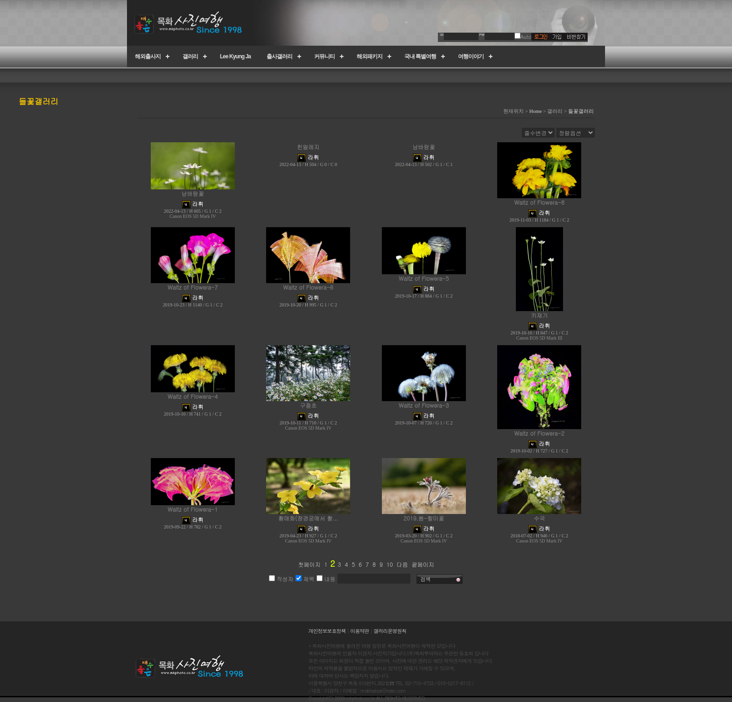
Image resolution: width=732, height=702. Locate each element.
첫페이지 (309, 564)
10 (390, 564)
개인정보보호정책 (327, 630)
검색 (426, 579)
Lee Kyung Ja (235, 56)
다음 (402, 564)
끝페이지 (423, 564)
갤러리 (190, 56)
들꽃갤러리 (581, 111)
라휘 (198, 204)
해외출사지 (148, 56)
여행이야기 (471, 56)
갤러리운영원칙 (389, 630)
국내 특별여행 (420, 56)
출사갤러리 (279, 56)
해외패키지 (369, 56)
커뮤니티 (324, 56)
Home (535, 111)
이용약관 (359, 630)
